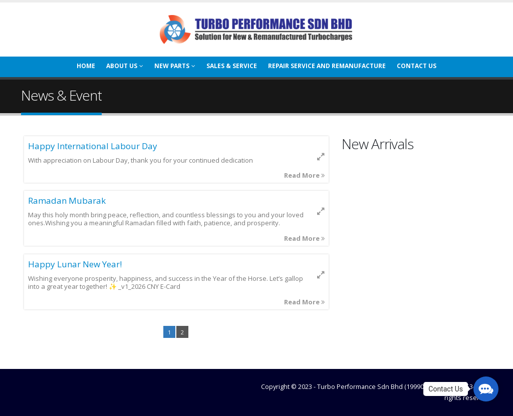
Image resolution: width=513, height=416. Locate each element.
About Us (121, 66)
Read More (304, 175)
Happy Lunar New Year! (75, 264)
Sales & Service (231, 66)
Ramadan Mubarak (67, 200)
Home (86, 66)
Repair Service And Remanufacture (327, 66)
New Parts (171, 66)
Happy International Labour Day (92, 146)
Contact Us (416, 66)
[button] (485, 388)
